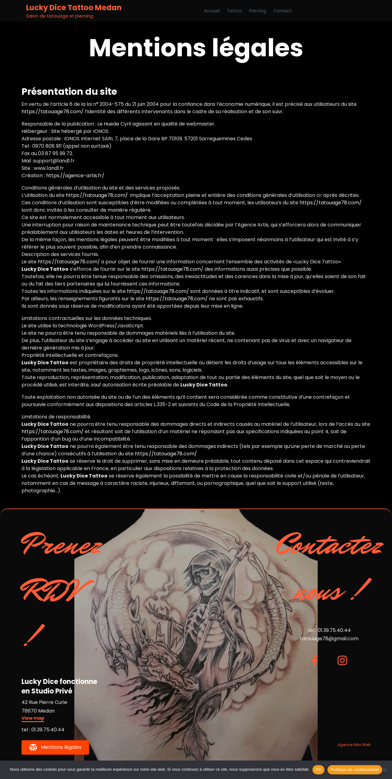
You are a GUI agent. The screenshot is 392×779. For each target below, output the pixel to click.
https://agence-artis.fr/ (75, 175)
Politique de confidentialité (355, 769)
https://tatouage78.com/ (53, 111)
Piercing (257, 11)
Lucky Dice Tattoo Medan (74, 7)
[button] (33, 719)
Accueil (212, 11)
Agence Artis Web (354, 744)
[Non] (384, 770)
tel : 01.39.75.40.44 (43, 729)
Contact (282, 11)
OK (318, 769)
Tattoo (234, 11)
